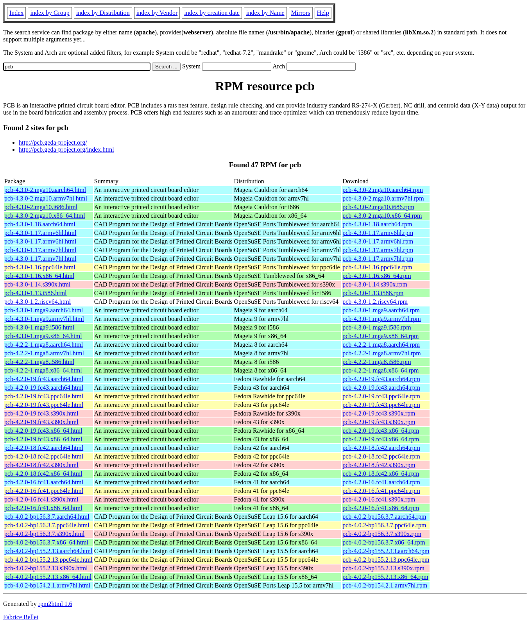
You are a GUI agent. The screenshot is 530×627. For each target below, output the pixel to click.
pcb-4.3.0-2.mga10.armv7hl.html (45, 198)
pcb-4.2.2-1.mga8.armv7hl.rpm (381, 353)
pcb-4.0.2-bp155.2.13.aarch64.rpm (385, 551)
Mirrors (300, 12)
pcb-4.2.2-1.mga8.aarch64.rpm (381, 344)
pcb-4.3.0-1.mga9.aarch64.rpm (381, 310)
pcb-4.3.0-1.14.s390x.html (37, 284)
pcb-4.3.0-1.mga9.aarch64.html (43, 310)
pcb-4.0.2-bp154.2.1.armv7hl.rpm (384, 585)
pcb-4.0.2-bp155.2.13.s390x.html (46, 568)
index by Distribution (103, 12)
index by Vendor (156, 12)
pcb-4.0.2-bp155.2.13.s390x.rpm (383, 568)
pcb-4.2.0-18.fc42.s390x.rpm (378, 465)
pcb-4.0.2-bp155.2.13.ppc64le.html (48, 559)
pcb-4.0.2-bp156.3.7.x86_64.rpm (383, 542)
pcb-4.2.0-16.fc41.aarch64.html (43, 482)
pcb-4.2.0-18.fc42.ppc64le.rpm (381, 456)
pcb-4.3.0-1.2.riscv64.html (37, 301)
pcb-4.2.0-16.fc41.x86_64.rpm (380, 508)
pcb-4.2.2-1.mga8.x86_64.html (43, 370)
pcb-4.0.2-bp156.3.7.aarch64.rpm (384, 516)
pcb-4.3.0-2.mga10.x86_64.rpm (382, 215)
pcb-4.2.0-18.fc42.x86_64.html (43, 473)
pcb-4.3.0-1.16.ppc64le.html (39, 267)
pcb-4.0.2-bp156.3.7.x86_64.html (46, 542)
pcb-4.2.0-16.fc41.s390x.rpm (378, 499)
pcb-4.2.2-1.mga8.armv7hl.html (44, 353)
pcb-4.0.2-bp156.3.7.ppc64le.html (47, 525)
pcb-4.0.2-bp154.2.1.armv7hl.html (47, 585)
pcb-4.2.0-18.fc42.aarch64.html (43, 447)
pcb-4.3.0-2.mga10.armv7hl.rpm (383, 198)
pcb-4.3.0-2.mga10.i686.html (40, 207)
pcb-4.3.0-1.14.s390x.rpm (374, 284)
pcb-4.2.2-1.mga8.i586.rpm (376, 361)
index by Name (265, 12)
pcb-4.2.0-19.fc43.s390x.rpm (378, 413)
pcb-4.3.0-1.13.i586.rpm (372, 293)
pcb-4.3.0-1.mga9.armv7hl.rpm (381, 318)
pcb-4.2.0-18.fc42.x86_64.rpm (380, 473)
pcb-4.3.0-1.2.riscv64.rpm (375, 301)
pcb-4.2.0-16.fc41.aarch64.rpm (381, 482)
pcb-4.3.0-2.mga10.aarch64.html (45, 189)
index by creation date (212, 12)
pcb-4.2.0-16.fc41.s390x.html (41, 499)
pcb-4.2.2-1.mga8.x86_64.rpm (380, 370)
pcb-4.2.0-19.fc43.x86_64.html (43, 430)
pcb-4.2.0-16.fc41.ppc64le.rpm (381, 490)
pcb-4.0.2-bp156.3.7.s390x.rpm (381, 533)
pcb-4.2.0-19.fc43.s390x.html (41, 413)
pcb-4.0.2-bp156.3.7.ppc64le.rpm (384, 525)
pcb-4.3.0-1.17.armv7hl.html (40, 250)
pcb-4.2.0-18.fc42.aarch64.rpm (381, 447)
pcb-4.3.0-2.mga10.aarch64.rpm (382, 189)
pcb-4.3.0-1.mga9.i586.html (39, 327)
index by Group (49, 12)
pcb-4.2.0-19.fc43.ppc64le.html (43, 396)
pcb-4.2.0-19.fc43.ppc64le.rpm (381, 396)
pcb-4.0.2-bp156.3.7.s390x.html (44, 533)
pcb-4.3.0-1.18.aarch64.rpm (377, 224)
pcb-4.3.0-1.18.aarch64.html (39, 224)
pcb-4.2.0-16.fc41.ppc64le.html (43, 490)
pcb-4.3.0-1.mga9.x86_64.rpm (380, 336)
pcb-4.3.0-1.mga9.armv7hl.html (44, 318)
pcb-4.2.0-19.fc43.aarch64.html (43, 379)
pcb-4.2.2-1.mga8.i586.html (39, 361)
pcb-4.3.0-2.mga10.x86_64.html (44, 215)
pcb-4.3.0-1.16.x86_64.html (39, 275)
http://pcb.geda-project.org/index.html (66, 149)
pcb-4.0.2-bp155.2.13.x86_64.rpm (385, 576)
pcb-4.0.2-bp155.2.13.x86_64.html (47, 576)
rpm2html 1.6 (55, 603)
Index (16, 12)
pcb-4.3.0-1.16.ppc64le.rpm (377, 267)
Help (323, 12)
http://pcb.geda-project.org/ (53, 142)
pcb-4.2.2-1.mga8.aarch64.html (43, 344)
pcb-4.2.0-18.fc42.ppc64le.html (43, 456)
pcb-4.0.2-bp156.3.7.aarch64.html (47, 516)
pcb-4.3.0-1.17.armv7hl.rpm (377, 250)
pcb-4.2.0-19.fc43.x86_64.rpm (380, 430)
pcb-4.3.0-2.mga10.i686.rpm (378, 207)
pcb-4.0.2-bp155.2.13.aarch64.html (48, 551)
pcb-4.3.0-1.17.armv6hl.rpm (377, 232)
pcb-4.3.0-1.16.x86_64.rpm (376, 275)
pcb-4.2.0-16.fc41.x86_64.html (43, 508)
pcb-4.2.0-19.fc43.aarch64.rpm (381, 379)
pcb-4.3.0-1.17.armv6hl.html (40, 232)
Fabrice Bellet (20, 617)
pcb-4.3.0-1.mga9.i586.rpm (376, 327)
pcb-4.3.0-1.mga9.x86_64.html (43, 336)
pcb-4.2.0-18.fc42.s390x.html (41, 465)
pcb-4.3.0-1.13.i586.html (35, 293)
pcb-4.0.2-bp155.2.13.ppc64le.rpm (385, 559)
